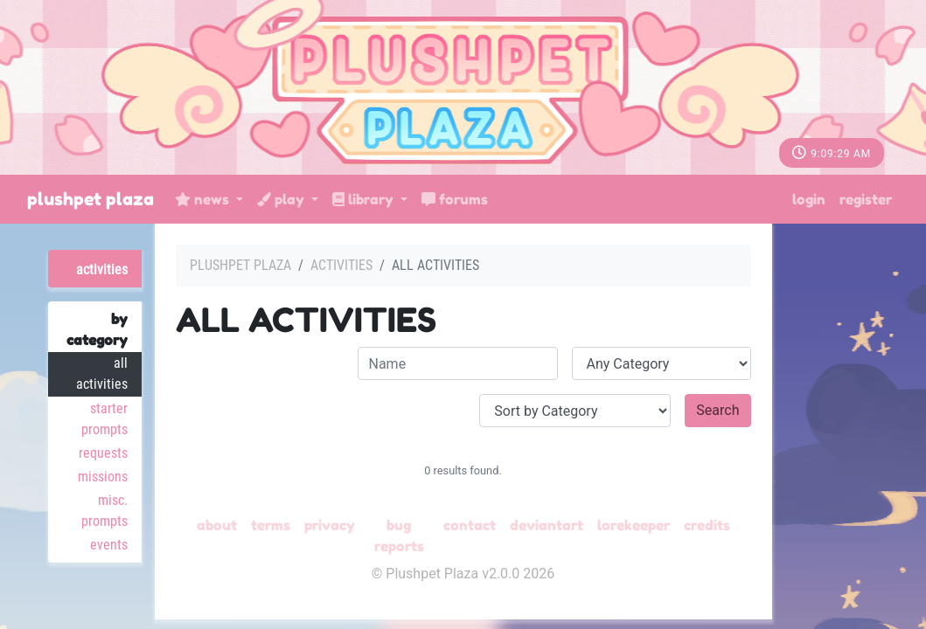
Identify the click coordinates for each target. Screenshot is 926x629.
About (217, 525)
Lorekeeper (633, 525)
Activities (102, 269)
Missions (103, 476)
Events (109, 544)
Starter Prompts (104, 419)
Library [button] (364, 199)
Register (865, 199)
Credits (707, 525)
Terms (270, 525)
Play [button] (282, 199)
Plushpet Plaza (90, 199)
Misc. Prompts (104, 510)
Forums (454, 199)
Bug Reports (399, 535)
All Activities (102, 373)
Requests (103, 453)
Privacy (329, 525)
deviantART (546, 525)
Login (808, 199)
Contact (469, 525)
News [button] (204, 199)
